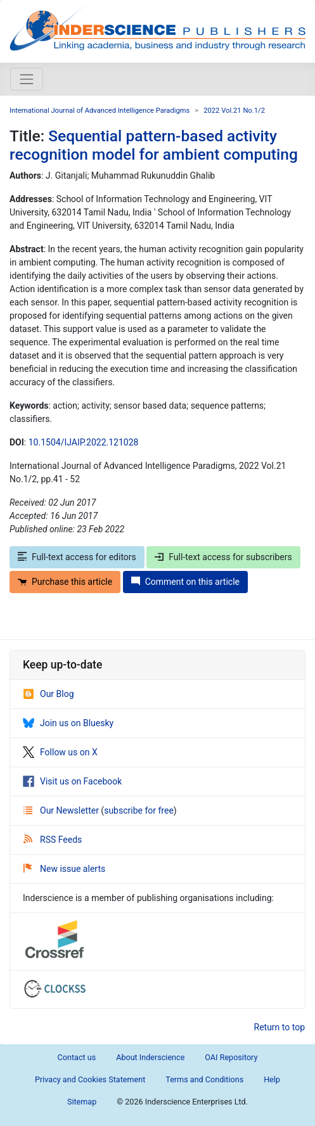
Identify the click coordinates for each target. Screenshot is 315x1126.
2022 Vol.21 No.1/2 (234, 110)
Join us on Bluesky (68, 723)
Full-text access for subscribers (223, 557)
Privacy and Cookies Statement (90, 1079)
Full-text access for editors (77, 557)
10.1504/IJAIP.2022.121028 (84, 442)
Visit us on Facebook (72, 781)
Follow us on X (60, 752)
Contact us (77, 1057)
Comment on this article (185, 582)
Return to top (279, 1027)
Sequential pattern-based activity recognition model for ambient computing (154, 145)
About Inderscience (150, 1057)
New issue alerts (64, 869)
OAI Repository (231, 1057)
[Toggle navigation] (26, 79)
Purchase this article (65, 582)
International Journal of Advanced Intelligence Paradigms (100, 110)
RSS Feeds (52, 840)
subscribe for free (139, 810)
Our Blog (48, 694)
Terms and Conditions (204, 1079)
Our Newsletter (62, 810)
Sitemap (81, 1101)
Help (272, 1079)
